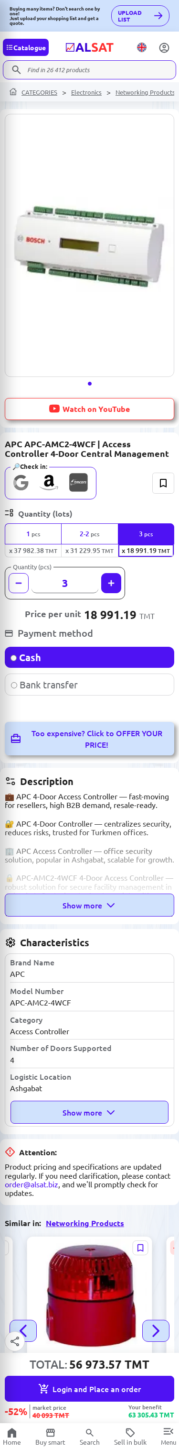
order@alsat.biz (31, 1184)
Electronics (86, 92)
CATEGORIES (39, 92)
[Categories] (26, 47)
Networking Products (145, 92)
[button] (90, 384)
